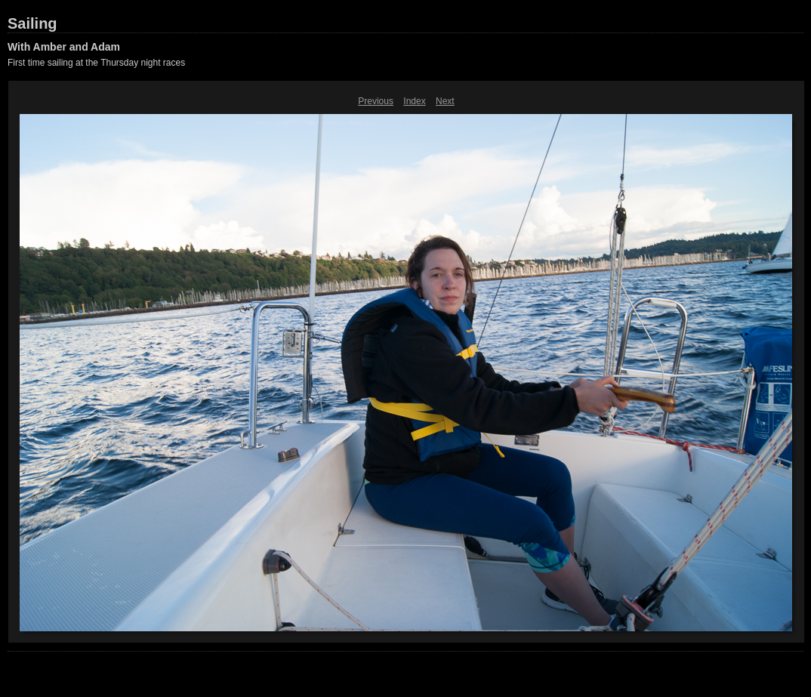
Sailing (32, 23)
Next (445, 101)
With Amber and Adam (64, 47)
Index (414, 101)
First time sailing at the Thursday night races (96, 62)
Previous (375, 101)
